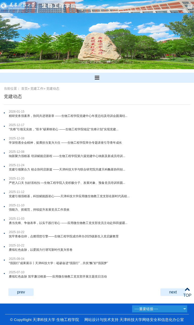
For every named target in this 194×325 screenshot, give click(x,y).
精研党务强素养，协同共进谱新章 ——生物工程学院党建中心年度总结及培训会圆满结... (68, 116)
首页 (24, 88)
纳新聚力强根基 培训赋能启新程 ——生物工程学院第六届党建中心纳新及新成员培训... (67, 156)
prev (21, 292)
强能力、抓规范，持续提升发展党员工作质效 (39, 209)
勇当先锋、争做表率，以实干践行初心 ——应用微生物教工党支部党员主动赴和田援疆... (68, 223)
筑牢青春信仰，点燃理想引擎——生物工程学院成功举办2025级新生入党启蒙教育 (64, 236)
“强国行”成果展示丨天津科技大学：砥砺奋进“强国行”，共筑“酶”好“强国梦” (58, 263)
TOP (187, 292)
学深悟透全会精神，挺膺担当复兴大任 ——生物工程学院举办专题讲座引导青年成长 (65, 142)
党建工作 (36, 88)
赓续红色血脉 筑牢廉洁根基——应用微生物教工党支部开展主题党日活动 (58, 276)
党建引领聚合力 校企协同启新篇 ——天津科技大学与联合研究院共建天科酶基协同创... (67, 169)
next (173, 292)
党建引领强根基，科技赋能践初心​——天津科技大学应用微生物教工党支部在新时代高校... (69, 196)
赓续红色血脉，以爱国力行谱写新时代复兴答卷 (40, 250)
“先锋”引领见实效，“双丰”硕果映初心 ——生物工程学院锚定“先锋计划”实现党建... (63, 129)
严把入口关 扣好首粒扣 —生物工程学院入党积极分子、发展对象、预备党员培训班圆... (67, 183)
